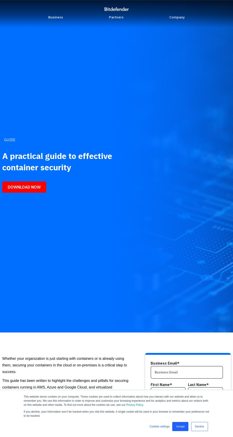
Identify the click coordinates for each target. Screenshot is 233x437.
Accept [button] (180, 426)
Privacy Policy (134, 404)
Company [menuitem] (177, 17)
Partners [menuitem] (116, 17)
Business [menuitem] (55, 17)
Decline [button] (199, 426)
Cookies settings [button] (159, 426)
